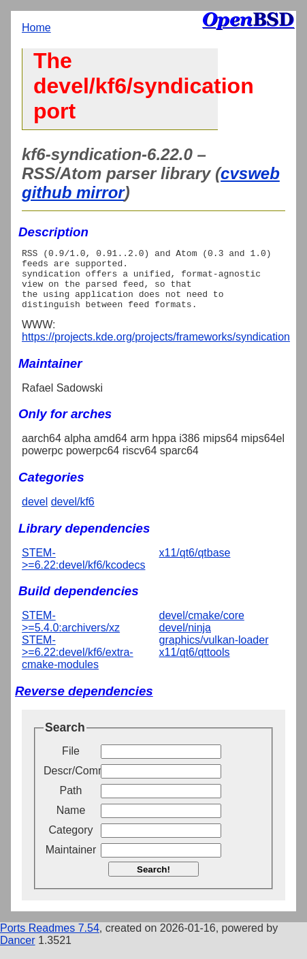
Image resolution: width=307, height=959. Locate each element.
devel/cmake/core (201, 627)
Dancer (17, 952)
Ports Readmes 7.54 (49, 940)
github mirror (73, 192)
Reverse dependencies (84, 703)
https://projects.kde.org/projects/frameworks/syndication (156, 349)
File (71, 763)
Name (71, 822)
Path (71, 802)
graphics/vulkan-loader (214, 652)
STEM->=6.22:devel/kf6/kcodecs (83, 571)
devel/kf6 (73, 514)
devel (35, 514)
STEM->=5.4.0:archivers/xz (71, 634)
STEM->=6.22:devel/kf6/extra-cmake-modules (77, 664)
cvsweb (250, 173)
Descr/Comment (71, 783)
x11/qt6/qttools (194, 664)
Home (36, 27)
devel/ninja (185, 640)
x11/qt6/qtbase (195, 565)
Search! (153, 882)
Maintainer (71, 862)
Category (71, 842)
